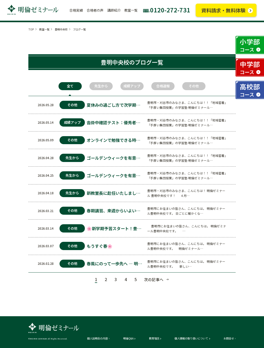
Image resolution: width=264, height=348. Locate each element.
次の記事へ (153, 279)
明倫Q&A (128, 338)
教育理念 (154, 338)
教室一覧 (44, 29)
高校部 (250, 90)
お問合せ (229, 338)
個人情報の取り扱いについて (191, 338)
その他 (194, 85)
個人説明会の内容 (97, 338)
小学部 (250, 45)
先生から (101, 85)
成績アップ (131, 85)
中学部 (250, 67)
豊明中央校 (61, 29)
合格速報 (163, 85)
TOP (31, 29)
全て (70, 85)
